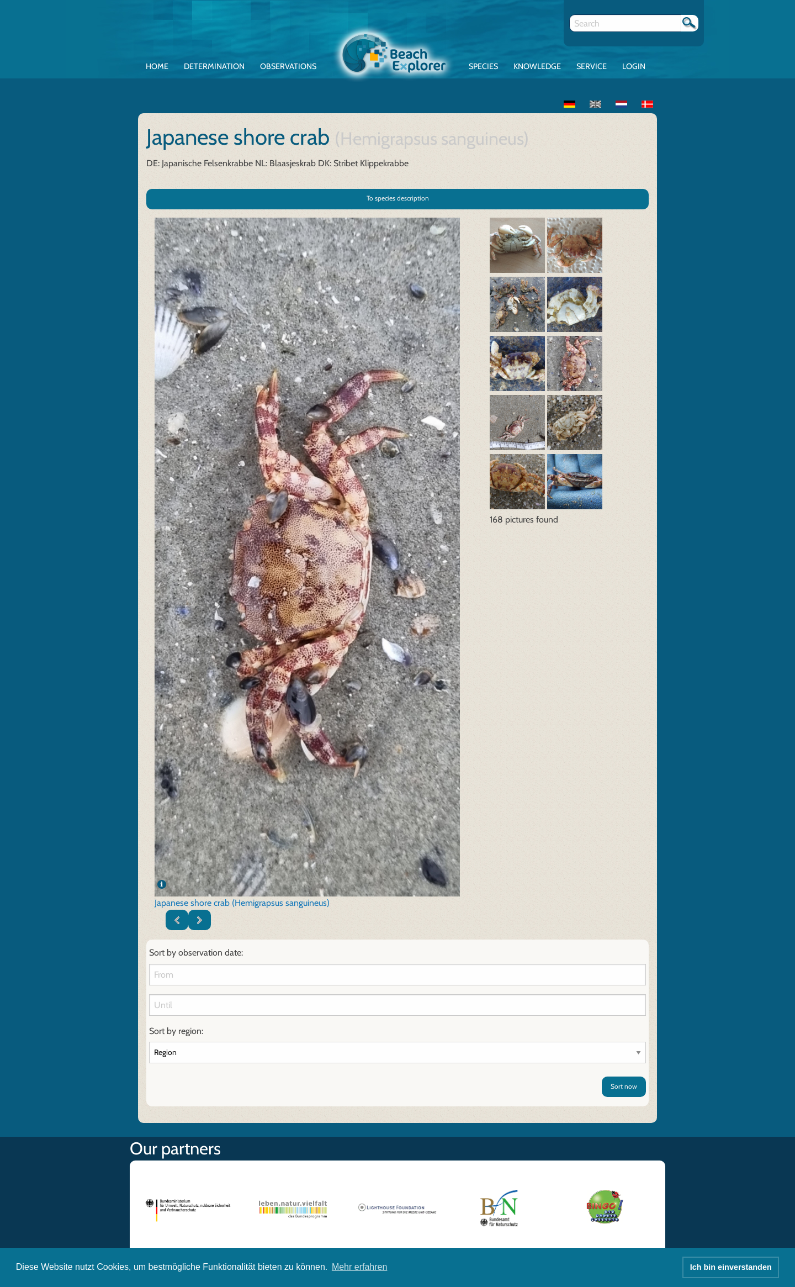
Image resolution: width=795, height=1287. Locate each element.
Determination (214, 66)
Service (591, 66)
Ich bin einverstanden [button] (731, 1267)
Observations (288, 66)
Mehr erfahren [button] (360, 1267)
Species (483, 66)
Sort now (624, 1086)
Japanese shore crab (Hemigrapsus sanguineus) (242, 903)
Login (633, 66)
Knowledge (537, 66)
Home (157, 66)
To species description (398, 198)
